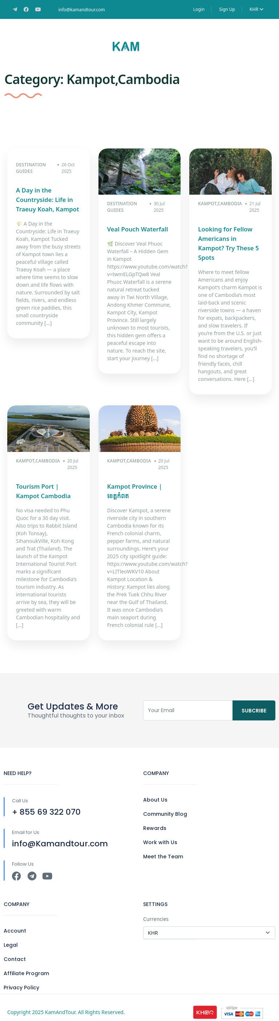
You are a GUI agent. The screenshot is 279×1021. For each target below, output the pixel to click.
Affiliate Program (26, 964)
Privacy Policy (21, 978)
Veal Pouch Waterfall (136, 229)
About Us (155, 790)
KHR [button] (256, 9)
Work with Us (160, 833)
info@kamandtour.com (81, 10)
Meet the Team (163, 847)
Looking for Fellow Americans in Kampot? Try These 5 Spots (229, 238)
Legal (11, 935)
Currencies (156, 909)
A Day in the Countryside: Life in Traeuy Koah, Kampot (46, 199)
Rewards (154, 818)
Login (199, 9)
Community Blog (165, 804)
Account (15, 921)
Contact (15, 949)
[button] (256, 46)
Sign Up (227, 9)
